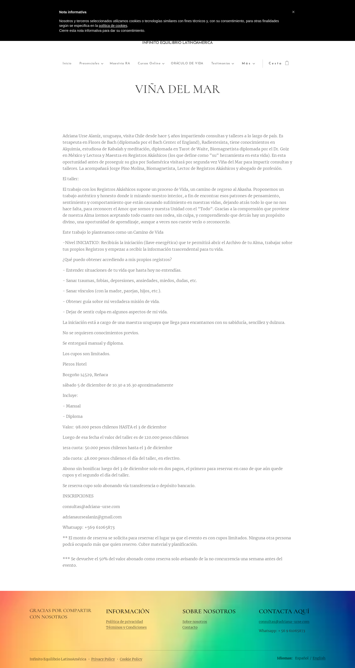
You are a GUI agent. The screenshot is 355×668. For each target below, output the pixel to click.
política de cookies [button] (113, 26)
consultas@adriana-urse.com (284, 621)
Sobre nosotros (194, 621)
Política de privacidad (124, 621)
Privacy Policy (103, 659)
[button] (293, 12)
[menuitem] (42, 63)
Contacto (189, 627)
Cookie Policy (131, 659)
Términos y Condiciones (126, 627)
